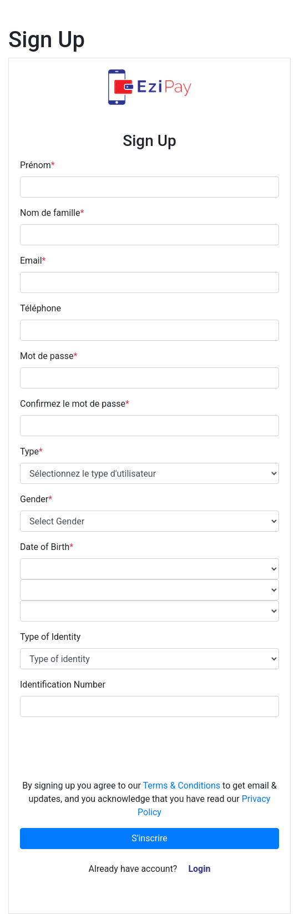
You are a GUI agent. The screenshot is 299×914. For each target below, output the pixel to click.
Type (31, 451)
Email (33, 260)
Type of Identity (50, 637)
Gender (36, 499)
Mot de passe (48, 356)
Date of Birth (46, 547)
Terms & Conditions (182, 785)
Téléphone (40, 308)
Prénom (37, 165)
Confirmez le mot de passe (74, 403)
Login (199, 868)
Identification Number (62, 684)
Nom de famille (52, 213)
